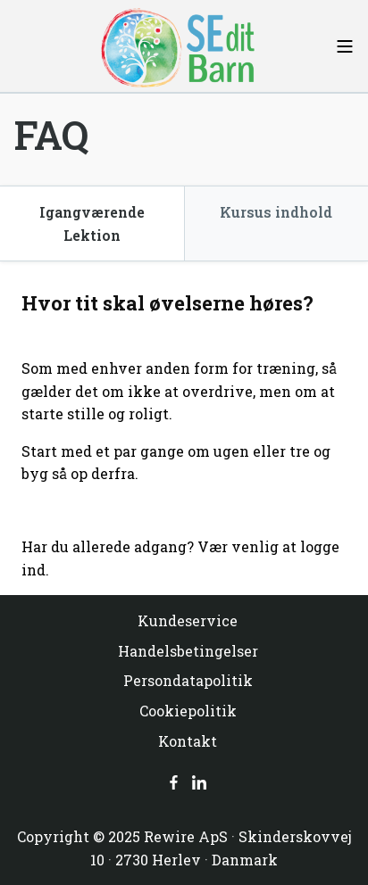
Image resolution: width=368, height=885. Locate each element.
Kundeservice (188, 620)
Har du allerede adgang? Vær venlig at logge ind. (180, 558)
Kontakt (187, 741)
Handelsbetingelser (188, 650)
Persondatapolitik (188, 680)
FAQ (51, 135)
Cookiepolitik (188, 710)
